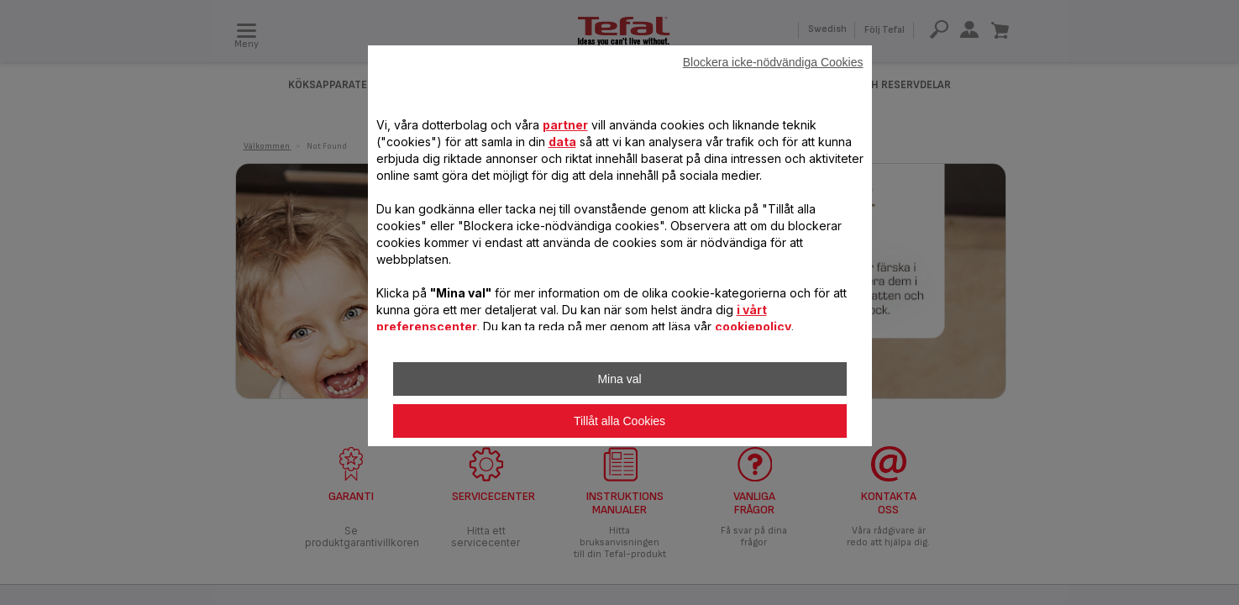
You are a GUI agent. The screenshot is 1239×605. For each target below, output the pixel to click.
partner (565, 125)
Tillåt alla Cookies (619, 421)
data (562, 141)
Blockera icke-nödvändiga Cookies (773, 62)
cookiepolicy (753, 326)
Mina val (619, 379)
